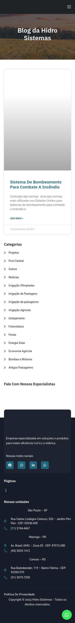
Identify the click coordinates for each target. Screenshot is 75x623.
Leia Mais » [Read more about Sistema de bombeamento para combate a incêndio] (16, 218)
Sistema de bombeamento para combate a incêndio (36, 184)
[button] (6, 490)
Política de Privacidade (19, 594)
